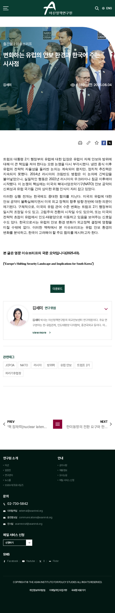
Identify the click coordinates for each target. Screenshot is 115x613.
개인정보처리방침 (37, 590)
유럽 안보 (66, 365)
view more (39, 332)
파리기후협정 (13, 373)
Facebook (12, 561)
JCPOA (10, 365)
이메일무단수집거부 (58, 590)
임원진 (8, 470)
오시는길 (63, 475)
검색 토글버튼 (97, 8)
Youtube (30, 561)
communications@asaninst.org (35, 517)
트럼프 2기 (83, 365)
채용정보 (63, 470)
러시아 (38, 365)
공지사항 (63, 465)
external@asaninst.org (31, 510)
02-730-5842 (17, 504)
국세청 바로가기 (78, 590)
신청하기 (9, 542)
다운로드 (57, 288)
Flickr (55, 561)
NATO (24, 365)
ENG (109, 8)
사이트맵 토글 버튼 (6, 8)
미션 (7, 465)
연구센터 (9, 475)
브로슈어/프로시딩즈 (14, 485)
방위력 (51, 365)
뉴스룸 (8, 480)
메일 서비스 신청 (66, 480)
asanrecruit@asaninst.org (28, 523)
